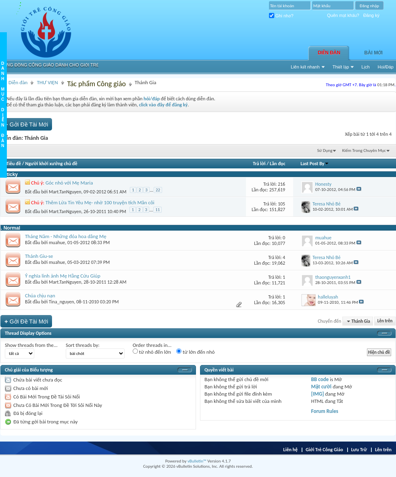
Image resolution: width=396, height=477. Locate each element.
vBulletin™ (197, 461)
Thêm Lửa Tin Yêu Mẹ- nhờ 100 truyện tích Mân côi (100, 202)
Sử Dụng (325, 150)
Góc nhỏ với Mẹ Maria (69, 183)
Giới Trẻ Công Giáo (324, 449)
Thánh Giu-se (39, 256)
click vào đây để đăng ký (163, 105)
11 (157, 209)
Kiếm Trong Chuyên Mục (364, 150)
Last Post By (314, 163)
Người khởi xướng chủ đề (51, 163)
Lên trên (385, 321)
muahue (57, 242)
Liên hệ (290, 449)
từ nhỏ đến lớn (152, 351)
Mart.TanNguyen (65, 192)
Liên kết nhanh (305, 66)
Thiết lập (341, 66)
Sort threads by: (83, 345)
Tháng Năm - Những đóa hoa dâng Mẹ (65, 236)
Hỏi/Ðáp (386, 66)
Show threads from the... (31, 345)
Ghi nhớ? (281, 15)
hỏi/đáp (152, 99)
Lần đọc (277, 163)
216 (281, 184)
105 (281, 204)
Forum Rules (324, 411)
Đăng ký (371, 15)
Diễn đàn (329, 53)
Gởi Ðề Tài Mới (26, 124)
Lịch (365, 66)
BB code (320, 379)
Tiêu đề (13, 163)
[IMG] (317, 394)
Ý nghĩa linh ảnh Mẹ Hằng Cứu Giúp (62, 276)
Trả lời (259, 163)
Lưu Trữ (359, 449)
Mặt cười (321, 387)
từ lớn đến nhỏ (195, 351)
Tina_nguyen (61, 302)
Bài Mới (373, 53)
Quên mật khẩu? (343, 15)
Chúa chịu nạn (40, 295)
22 (158, 190)
